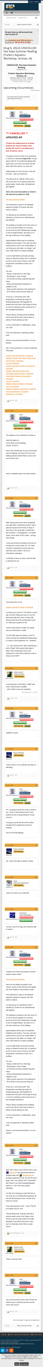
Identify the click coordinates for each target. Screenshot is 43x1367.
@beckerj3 (13, 1172)
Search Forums (11, 18)
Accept (17, 1364)
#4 (36, 578)
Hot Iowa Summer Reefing (15, 199)
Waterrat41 (18, 672)
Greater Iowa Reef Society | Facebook (19, 356)
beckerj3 (22, 913)
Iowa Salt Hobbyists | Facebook (17, 391)
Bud (25, 70)
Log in (31, 2)
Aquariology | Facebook (14, 394)
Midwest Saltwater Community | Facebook (21, 389)
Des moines (9, 678)
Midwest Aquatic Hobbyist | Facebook (19, 384)
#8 (36, 785)
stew (15, 881)
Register (37, 2)
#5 (36, 668)
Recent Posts (23, 18)
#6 (36, 708)
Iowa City (9, 759)
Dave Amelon (18, 753)
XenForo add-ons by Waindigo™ (11, 1347)
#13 (36, 1145)
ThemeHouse (29, 1344)
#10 (36, 877)
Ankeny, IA (9, 887)
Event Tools (35, 90)
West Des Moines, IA (12, 118)
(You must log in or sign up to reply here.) (26, 1320)
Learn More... (24, 1364)
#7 (36, 749)
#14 (36, 1243)
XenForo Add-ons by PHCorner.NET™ (12, 1340)
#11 (36, 909)
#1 (36, 108)
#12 (36, 947)
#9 (36, 845)
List (16, 400)
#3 (36, 498)
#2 (36, 411)
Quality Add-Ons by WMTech (10, 1342)
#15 (36, 1275)
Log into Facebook (12, 363)
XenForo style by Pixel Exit (32, 1340)
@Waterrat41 (27, 1175)
